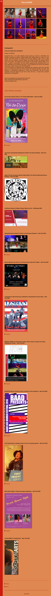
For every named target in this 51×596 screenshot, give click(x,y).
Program (8, 145)
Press (7, 586)
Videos (7, 583)
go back (26, 593)
